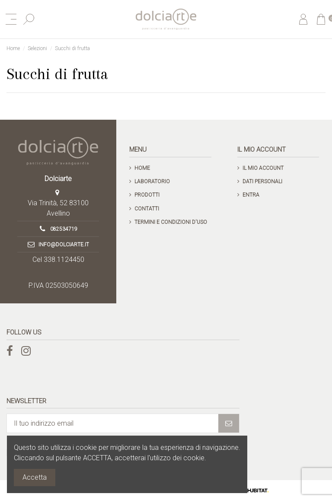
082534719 (63, 229)
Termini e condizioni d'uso (170, 222)
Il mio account (263, 168)
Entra (251, 195)
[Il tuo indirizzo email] (112, 423)
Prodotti (147, 195)
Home (142, 168)
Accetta (34, 477)
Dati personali (262, 181)
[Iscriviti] (228, 423)
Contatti (146, 209)
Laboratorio (152, 181)
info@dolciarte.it (63, 245)
